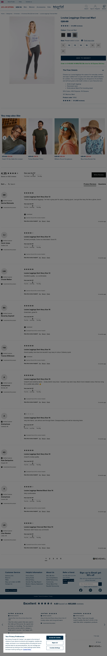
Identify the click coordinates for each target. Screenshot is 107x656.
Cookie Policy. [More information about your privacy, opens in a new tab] (27, 649)
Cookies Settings (55, 648)
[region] (34, 643)
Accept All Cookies (55, 638)
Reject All (55, 643)
